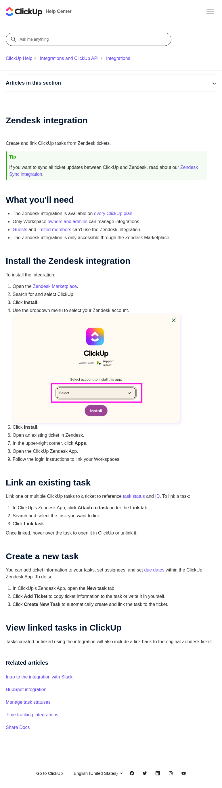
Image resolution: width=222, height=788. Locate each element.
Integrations (118, 58)
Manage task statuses (28, 702)
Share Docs (18, 727)
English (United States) (98, 773)
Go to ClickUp (49, 773)
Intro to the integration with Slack (39, 676)
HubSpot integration (26, 689)
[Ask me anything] (89, 39)
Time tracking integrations (32, 714)
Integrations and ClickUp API (69, 58)
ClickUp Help (19, 58)
